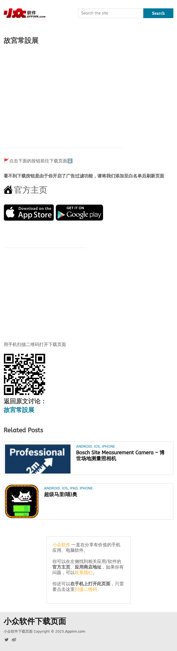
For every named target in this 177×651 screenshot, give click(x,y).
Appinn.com (75, 631)
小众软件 (61, 544)
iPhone (108, 446)
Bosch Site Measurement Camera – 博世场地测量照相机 (120, 455)
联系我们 (84, 572)
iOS (97, 446)
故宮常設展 (19, 410)
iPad (73, 488)
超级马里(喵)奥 (60, 495)
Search (158, 13)
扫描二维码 (86, 589)
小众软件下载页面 (35, 621)
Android (84, 446)
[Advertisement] (89, 93)
